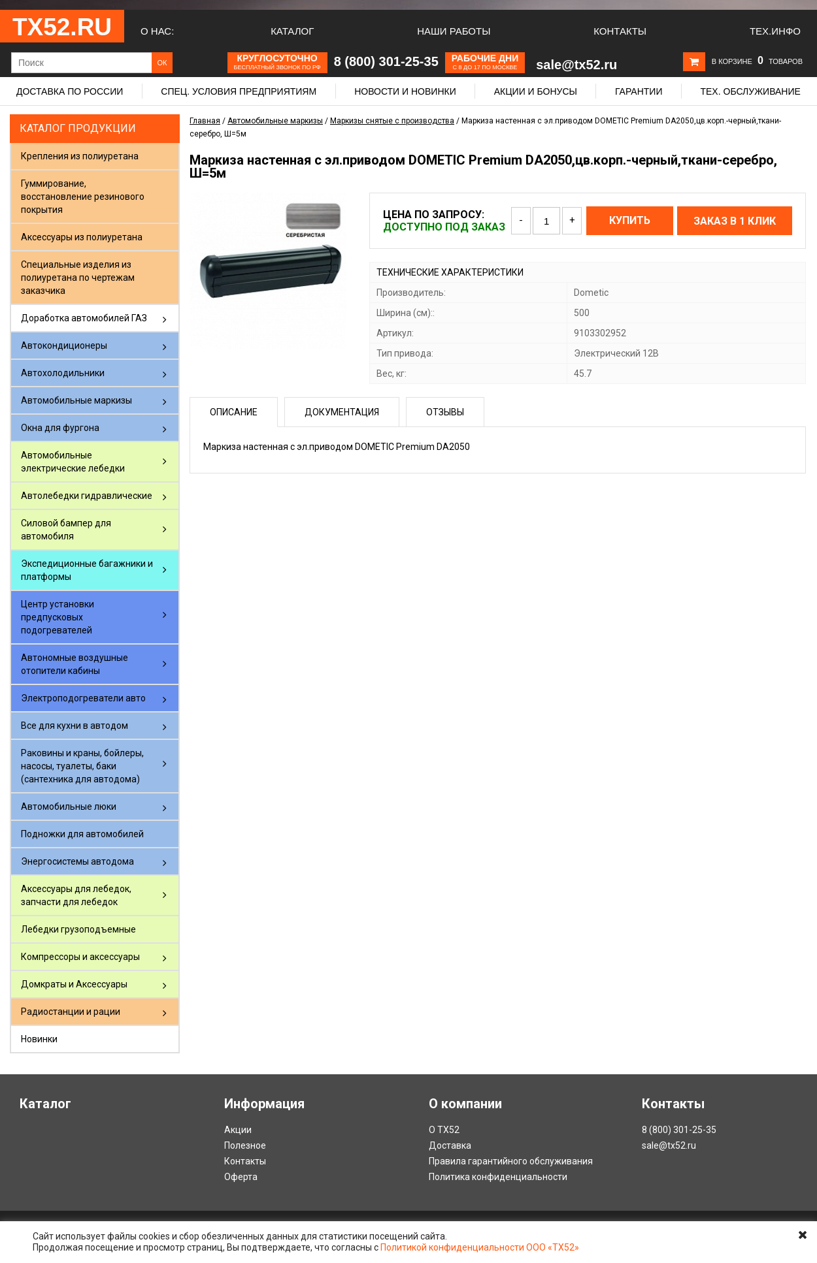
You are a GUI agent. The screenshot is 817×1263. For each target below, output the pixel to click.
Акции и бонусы (535, 91)
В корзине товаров (757, 61)
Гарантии (639, 91)
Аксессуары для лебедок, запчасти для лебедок (76, 895)
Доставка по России (69, 91)
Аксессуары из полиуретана (81, 237)
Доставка (450, 1145)
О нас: (157, 31)
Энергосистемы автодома (77, 861)
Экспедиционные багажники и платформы (87, 570)
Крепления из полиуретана (80, 156)
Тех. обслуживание (750, 91)
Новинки (39, 1039)
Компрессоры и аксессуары (80, 956)
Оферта (241, 1177)
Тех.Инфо (775, 31)
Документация (342, 412)
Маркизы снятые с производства (392, 120)
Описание (234, 412)
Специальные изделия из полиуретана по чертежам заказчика (78, 277)
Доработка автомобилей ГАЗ (84, 318)
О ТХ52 (444, 1130)
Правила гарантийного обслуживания (511, 1161)
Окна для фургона (60, 428)
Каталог (292, 31)
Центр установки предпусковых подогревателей (57, 617)
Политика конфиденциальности (498, 1177)
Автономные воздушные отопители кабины (74, 664)
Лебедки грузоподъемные (78, 929)
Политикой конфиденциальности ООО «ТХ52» (479, 1247)
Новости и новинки (405, 91)
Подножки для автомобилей (82, 834)
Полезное (245, 1145)
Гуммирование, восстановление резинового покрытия (82, 196)
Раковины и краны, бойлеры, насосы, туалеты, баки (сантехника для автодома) (82, 766)
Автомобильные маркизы (76, 400)
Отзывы (445, 412)
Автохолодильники (63, 373)
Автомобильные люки (68, 806)
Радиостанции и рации (70, 1011)
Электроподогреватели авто (83, 698)
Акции (238, 1130)
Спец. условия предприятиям (238, 91)
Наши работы (453, 31)
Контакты (619, 31)
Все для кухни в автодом (74, 725)
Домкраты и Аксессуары (74, 984)
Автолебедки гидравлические (86, 495)
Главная (205, 120)
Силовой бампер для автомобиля (66, 529)
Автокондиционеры (64, 345)
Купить (629, 220)
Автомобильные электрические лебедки (73, 461)
